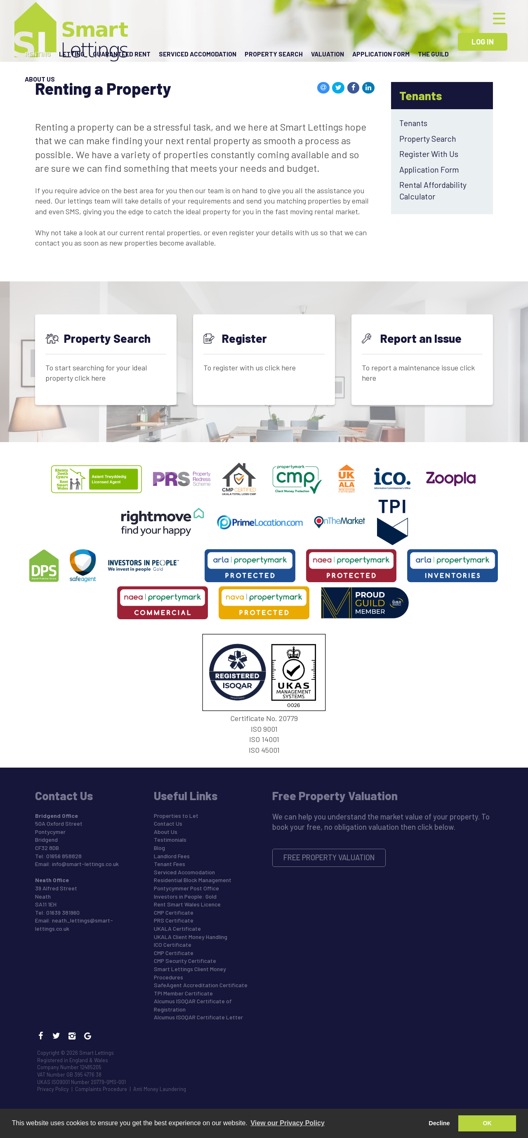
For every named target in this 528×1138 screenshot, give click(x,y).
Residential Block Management (192, 879)
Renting (38, 55)
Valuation (327, 55)
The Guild (433, 55)
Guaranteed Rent (122, 55)
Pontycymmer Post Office (186, 888)
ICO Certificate (172, 944)
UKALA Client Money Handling (190, 936)
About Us (40, 82)
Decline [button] (439, 1123)
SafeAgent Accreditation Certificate (201, 984)
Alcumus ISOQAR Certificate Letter (198, 1017)
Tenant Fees (169, 863)
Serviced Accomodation (197, 55)
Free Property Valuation (329, 857)
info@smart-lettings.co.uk (85, 863)
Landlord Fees (172, 855)
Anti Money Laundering (159, 1089)
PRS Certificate (173, 920)
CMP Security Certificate (185, 960)
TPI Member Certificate (183, 993)
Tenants (413, 123)
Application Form (381, 55)
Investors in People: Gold (185, 896)
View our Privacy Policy (287, 1122)
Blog (159, 847)
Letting (72, 55)
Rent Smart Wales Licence (187, 904)
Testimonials (170, 839)
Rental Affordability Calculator (433, 190)
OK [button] (487, 1123)
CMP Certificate (173, 912)
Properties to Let (176, 815)
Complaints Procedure (101, 1089)
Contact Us (168, 823)
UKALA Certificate (177, 928)
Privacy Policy (53, 1089)
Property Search (274, 55)
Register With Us (428, 154)
